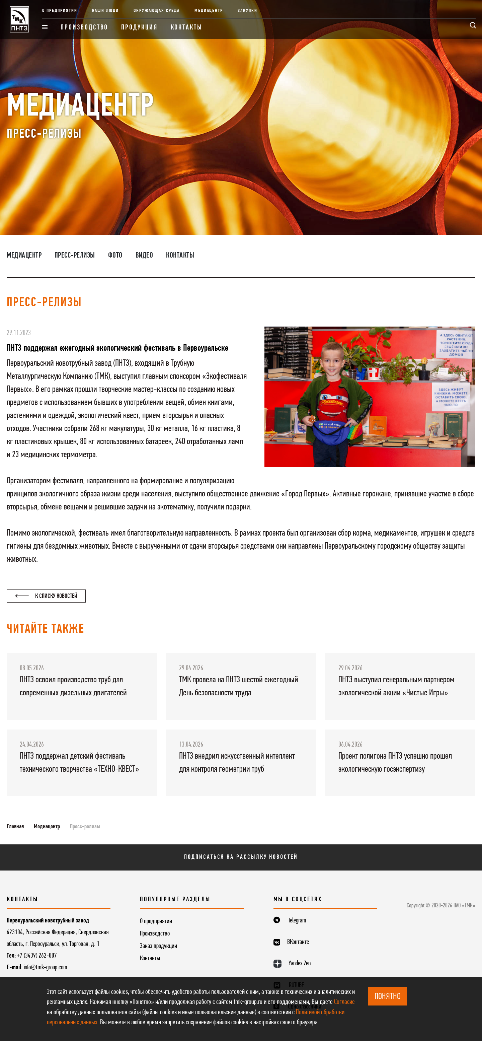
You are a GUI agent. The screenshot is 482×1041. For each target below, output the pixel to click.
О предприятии (59, 10)
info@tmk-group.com (45, 967)
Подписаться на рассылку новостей (241, 857)
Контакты (187, 27)
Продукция (139, 27)
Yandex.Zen (300, 963)
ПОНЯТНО (388, 996)
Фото (115, 256)
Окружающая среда (157, 10)
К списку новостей (46, 596)
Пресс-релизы (75, 256)
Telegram (297, 920)
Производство (84, 27)
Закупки (247, 10)
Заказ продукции (158, 946)
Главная (15, 826)
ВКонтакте (298, 942)
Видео (144, 256)
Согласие (344, 1001)
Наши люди (105, 10)
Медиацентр (208, 10)
